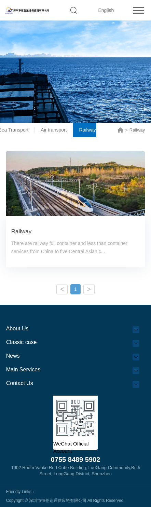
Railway (90, 130)
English (106, 10)
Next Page (89, 291)
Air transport (56, 130)
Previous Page (62, 291)
